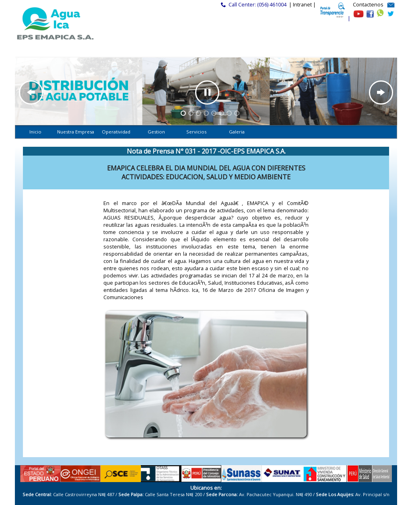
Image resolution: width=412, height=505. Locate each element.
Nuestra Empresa (75, 132)
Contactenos (368, 4)
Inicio (35, 132)
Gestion (156, 132)
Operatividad (116, 132)
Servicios (196, 132)
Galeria (237, 132)
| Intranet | (302, 4)
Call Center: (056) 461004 (257, 4)
